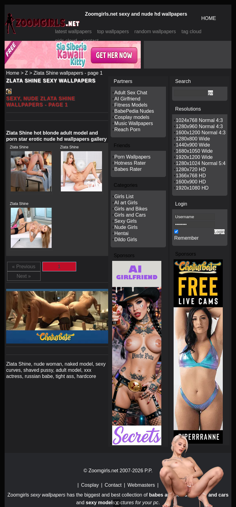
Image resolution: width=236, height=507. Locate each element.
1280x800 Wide (193, 138)
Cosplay (90, 485)
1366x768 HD (191, 175)
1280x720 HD (191, 169)
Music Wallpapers (133, 123)
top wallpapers (113, 31)
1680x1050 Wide (194, 151)
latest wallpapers (73, 31)
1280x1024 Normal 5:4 (201, 163)
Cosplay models (131, 117)
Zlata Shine (19, 147)
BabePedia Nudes (134, 111)
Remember (186, 238)
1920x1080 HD (192, 188)
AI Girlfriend (127, 98)
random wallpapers (155, 31)
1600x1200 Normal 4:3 (201, 132)
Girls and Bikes (131, 208)
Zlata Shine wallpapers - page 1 (68, 73)
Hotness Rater (130, 163)
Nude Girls (126, 227)
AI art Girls (126, 202)
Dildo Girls (125, 239)
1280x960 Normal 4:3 (199, 126)
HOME (208, 18)
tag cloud (192, 31)
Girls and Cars (130, 215)
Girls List (123, 196)
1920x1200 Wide (194, 157)
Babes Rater (128, 169)
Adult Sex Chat (130, 92)
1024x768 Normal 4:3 (199, 120)
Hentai (121, 233)
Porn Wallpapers (132, 156)
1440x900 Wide (193, 144)
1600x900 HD (191, 181)
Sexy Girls (125, 221)
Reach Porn (127, 129)
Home (12, 73)
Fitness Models (131, 105)
